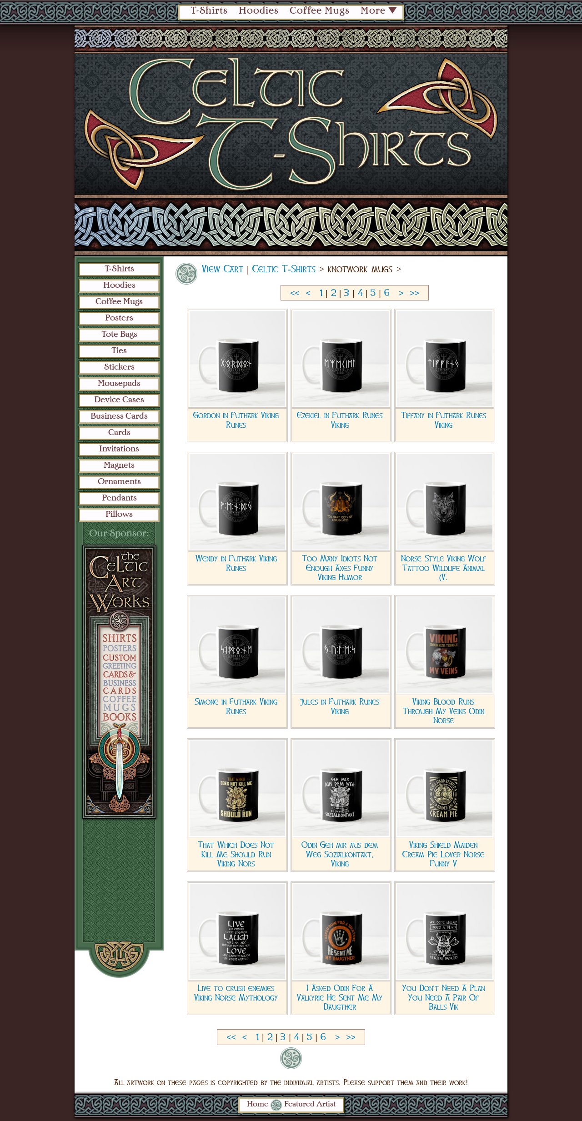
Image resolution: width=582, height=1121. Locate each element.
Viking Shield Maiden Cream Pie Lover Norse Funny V (443, 854)
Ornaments (119, 482)
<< (295, 293)
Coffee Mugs (320, 11)
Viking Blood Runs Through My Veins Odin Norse (443, 711)
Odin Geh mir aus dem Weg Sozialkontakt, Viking (339, 854)
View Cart (222, 269)
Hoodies (259, 11)
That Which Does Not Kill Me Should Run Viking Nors (236, 854)
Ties (119, 351)
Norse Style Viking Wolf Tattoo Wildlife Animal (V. (443, 568)
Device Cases (119, 400)
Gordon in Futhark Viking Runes (236, 420)
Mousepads (119, 384)
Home (257, 1104)
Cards (119, 433)
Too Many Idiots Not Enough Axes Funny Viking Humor (339, 568)
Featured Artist (310, 1104)
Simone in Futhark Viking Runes (236, 706)
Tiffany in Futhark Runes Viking (443, 420)
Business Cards (119, 416)
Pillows (119, 514)
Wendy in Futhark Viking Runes (236, 563)
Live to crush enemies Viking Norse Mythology (236, 993)
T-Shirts (209, 11)
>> (414, 293)
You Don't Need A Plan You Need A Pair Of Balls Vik (443, 997)
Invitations (119, 449)
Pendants (119, 498)
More (373, 11)
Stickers (119, 367)
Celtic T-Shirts (284, 269)
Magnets (119, 465)
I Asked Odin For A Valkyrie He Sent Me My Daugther (339, 997)
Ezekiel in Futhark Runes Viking (339, 420)
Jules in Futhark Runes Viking (339, 706)
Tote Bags (119, 334)
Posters (119, 318)
